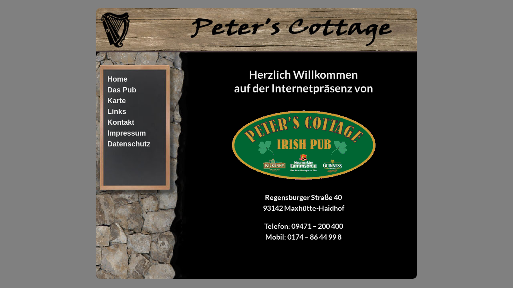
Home (117, 79)
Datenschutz (128, 144)
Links (116, 112)
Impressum (126, 133)
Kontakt (120, 122)
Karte (116, 101)
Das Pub (121, 90)
